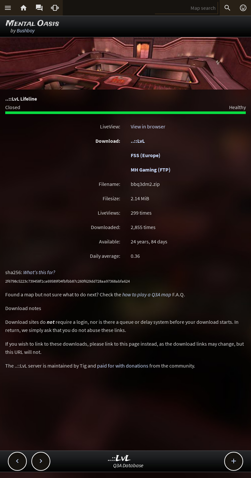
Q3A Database (128, 465)
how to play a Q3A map (146, 294)
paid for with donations (122, 365)
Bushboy (26, 30)
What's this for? (39, 272)
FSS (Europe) (145, 155)
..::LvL (138, 141)
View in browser (148, 126)
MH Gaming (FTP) (151, 169)
